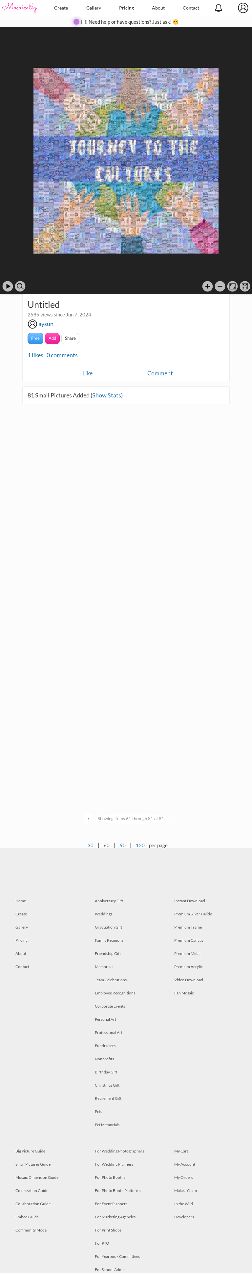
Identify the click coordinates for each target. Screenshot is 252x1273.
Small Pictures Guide (33, 1164)
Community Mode (31, 1230)
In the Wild (183, 1203)
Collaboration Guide (33, 1203)
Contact (191, 8)
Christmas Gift (107, 1085)
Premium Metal (187, 953)
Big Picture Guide (30, 1151)
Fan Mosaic (184, 992)
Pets (98, 1111)
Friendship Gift (108, 953)
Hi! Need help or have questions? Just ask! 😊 (130, 22)
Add (52, 338)
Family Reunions (109, 940)
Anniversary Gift (109, 900)
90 (123, 845)
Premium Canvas (188, 940)
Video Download (188, 979)
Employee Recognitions (115, 992)
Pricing (126, 8)
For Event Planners (111, 1203)
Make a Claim (185, 1190)
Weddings (103, 913)
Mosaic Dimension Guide (36, 1177)
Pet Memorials (107, 1124)
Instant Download (189, 900)
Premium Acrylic (188, 966)
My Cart (181, 1151)
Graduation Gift (108, 927)
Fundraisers (105, 1045)
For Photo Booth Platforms (118, 1190)
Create (61, 8)
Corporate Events (110, 1006)
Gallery (93, 8)
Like (87, 373)
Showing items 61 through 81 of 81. (131, 818)
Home (20, 900)
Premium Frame (188, 927)
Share (70, 338)
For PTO (102, 1243)
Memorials (104, 966)
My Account (184, 1164)
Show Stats (106, 395)
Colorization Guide (31, 1190)
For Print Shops (108, 1230)
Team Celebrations (111, 979)
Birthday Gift (106, 1072)
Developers (184, 1216)
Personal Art (105, 1019)
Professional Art (108, 1032)
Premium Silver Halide (193, 913)
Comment (160, 373)
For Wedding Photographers (119, 1151)
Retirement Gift (108, 1098)
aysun (45, 323)
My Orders (183, 1177)
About (158, 8)
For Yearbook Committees (117, 1256)
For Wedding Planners (114, 1164)
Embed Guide (27, 1216)
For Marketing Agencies (115, 1216)
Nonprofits (104, 1058)
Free (35, 338)
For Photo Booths (110, 1177)
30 (91, 845)
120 (140, 845)
